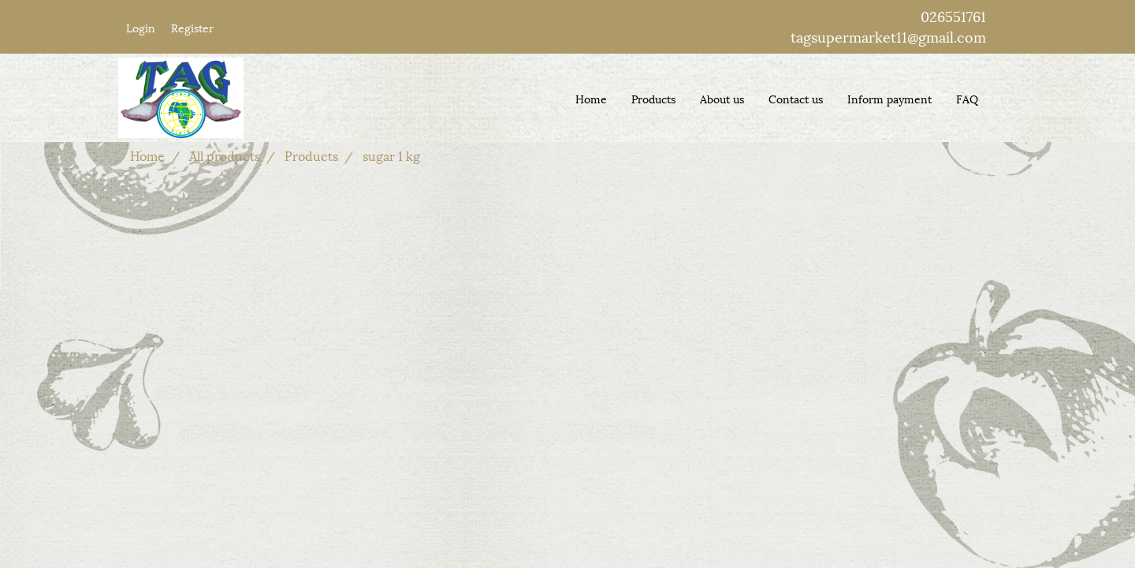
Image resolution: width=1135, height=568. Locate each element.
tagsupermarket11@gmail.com (888, 36)
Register (192, 27)
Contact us (795, 98)
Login (140, 27)
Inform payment (889, 98)
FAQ (967, 98)
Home (591, 98)
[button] (1004, 98)
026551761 (953, 15)
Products (653, 98)
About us (722, 98)
